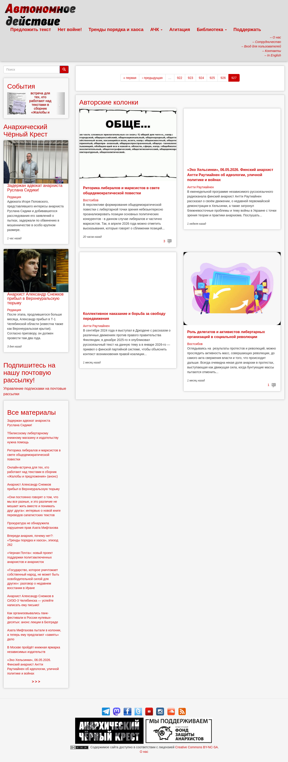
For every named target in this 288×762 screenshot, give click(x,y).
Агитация (179, 29)
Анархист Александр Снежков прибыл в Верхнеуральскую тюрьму (35, 298)
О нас (144, 751)
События (21, 86)
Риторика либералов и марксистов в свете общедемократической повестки (34, 454)
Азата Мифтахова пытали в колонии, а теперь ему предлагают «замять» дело (34, 634)
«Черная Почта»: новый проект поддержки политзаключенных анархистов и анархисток (30, 557)
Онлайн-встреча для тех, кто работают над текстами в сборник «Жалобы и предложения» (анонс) (40, 104)
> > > (36, 682)
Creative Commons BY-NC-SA (196, 747)
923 (190, 78)
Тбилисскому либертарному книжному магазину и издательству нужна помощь (32, 437)
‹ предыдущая (152, 78)
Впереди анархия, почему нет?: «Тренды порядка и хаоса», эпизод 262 (32, 540)
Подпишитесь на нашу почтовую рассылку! (29, 372)
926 (223, 78)
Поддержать (247, 29)
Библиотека (212, 29)
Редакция (14, 197)
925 (212, 78)
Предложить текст (30, 29)
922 (179, 78)
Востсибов (90, 200)
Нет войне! (70, 29)
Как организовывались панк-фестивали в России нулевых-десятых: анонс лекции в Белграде (32, 617)
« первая (129, 78)
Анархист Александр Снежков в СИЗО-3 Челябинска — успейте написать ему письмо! (30, 600)
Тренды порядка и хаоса (116, 29)
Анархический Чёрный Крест (25, 130)
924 (201, 78)
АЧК (156, 29)
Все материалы (31, 412)
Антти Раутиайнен (200, 187)
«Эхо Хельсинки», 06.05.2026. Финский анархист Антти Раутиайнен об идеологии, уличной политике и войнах (230, 175)
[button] (11, 103)
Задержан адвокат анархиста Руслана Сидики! (34, 187)
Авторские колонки (108, 102)
